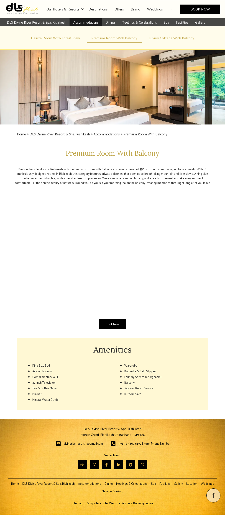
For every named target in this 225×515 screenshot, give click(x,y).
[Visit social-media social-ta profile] (82, 464)
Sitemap (77, 503)
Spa (166, 22)
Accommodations (85, 22)
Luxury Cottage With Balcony (171, 38)
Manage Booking (112, 491)
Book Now (200, 9)
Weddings (155, 9)
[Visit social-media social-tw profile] (142, 464)
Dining (135, 9)
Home (21, 134)
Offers (119, 9)
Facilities (182, 22)
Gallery (200, 22)
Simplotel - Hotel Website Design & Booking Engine (120, 503)
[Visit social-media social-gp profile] (130, 464)
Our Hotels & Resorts (65, 9)
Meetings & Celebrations (139, 22)
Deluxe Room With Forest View (55, 38)
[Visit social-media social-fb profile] (106, 464)
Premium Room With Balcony (114, 38)
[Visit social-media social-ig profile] (94, 464)
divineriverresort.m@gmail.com (83, 443)
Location (191, 483)
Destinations (98, 9)
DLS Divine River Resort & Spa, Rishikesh (36, 22)
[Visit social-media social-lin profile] (118, 464)
